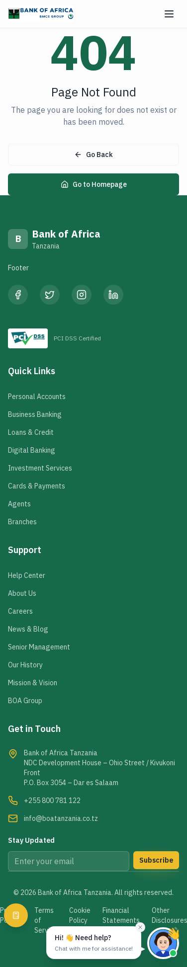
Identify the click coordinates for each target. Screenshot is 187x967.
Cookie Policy (80, 915)
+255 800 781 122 (52, 800)
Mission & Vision (32, 682)
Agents (19, 503)
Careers (20, 611)
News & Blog (28, 629)
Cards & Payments (36, 486)
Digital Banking (31, 450)
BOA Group (25, 700)
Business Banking (35, 414)
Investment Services (40, 468)
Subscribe (156, 860)
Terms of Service (45, 920)
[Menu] (169, 14)
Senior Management (39, 647)
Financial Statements (121, 915)
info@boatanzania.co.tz (61, 818)
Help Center (26, 575)
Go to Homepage (94, 184)
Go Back (93, 154)
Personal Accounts (37, 396)
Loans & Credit (31, 432)
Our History (25, 664)
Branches (22, 521)
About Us (22, 593)
